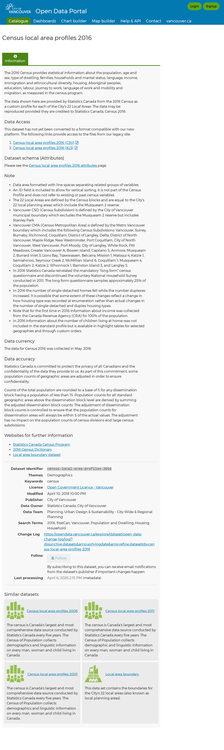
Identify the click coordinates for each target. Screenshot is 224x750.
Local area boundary (122, 674)
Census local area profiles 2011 (130, 610)
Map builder (103, 21)
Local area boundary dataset (36, 455)
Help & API (130, 21)
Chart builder (74, 21)
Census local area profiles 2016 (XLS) (43, 148)
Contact (153, 21)
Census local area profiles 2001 (53, 674)
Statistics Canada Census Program (41, 445)
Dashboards (44, 21)
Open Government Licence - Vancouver (80, 487)
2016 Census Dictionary (32, 450)
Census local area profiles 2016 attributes (63, 166)
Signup (211, 6)
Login (194, 6)
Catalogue (18, 21)
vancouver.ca (178, 21)
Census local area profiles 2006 (52, 610)
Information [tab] (15, 59)
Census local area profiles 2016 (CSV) (43, 143)
